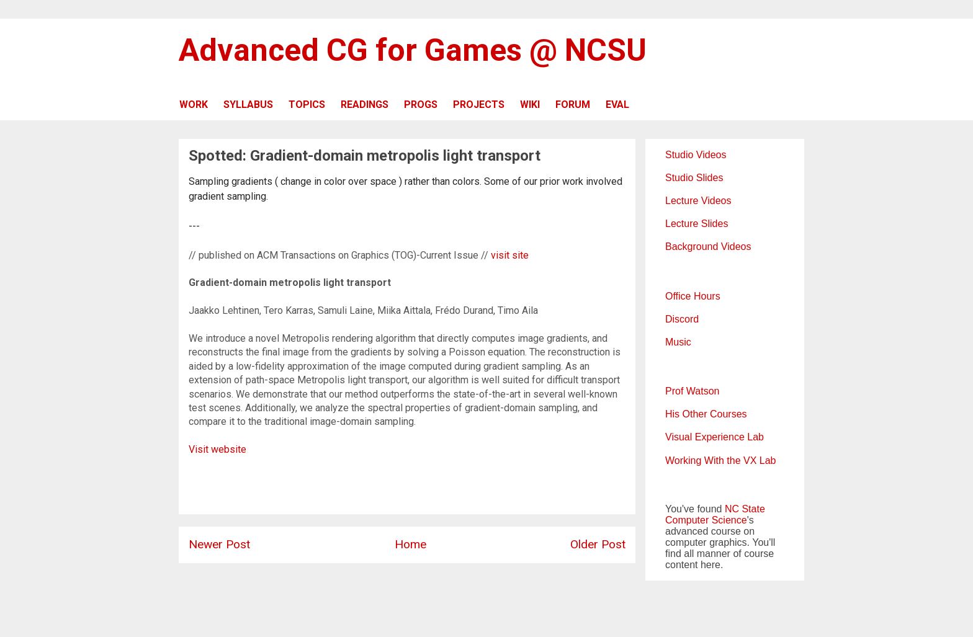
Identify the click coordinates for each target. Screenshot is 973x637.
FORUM (572, 104)
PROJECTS (478, 104)
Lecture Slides (696, 223)
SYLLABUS (248, 104)
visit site (510, 255)
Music (678, 342)
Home (410, 544)
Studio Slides (694, 177)
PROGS (420, 104)
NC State (745, 509)
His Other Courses (706, 414)
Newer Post (219, 544)
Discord (682, 319)
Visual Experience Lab (714, 437)
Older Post (598, 544)
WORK (193, 104)
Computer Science (706, 520)
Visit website (217, 449)
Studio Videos (695, 154)
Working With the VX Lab (720, 460)
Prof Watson (692, 391)
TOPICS (307, 104)
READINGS (364, 104)
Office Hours (692, 296)
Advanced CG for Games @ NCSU (413, 50)
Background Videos (708, 246)
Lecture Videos (698, 200)
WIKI (530, 104)
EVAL (617, 104)
